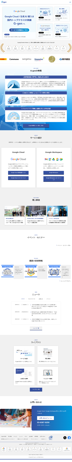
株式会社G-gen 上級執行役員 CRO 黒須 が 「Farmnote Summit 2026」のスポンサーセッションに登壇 (44, 315)
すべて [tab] (23, 298)
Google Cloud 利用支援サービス (18, 172)
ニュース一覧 (36, 330)
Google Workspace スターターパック (53, 178)
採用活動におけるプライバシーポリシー (8, 441)
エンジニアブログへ (66, 281)
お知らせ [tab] (41, 298)
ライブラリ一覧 (36, 391)
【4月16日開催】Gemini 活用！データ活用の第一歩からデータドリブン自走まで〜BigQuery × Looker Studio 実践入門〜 (44, 307)
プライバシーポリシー (34, 441)
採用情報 (36, 438)
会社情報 (31, 438)
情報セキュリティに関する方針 (23, 441)
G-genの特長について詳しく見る (36, 125)
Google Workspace (53, 172)
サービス (15, 438)
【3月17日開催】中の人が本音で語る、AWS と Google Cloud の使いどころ (44, 322)
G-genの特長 (3, 438)
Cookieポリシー (43, 441)
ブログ (26, 438)
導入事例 (10, 438)
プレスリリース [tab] (31, 298)
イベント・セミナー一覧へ (64, 245)
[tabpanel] (36, 314)
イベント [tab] (48, 298)
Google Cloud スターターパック (18, 177)
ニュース (21, 438)
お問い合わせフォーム (45, 420)
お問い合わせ (42, 438)
